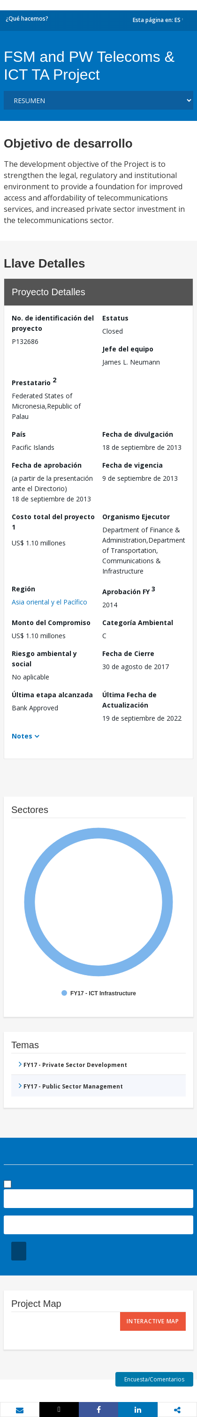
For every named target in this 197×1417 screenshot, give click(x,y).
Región (23, 588)
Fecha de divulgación (137, 434)
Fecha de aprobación (47, 465)
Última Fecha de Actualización (129, 699)
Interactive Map (153, 1321)
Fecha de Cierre (128, 653)
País (19, 434)
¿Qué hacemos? (27, 18)
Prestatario (34, 381)
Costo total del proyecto (53, 521)
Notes (22, 735)
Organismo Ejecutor (136, 516)
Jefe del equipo (127, 348)
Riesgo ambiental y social (44, 658)
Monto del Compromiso (51, 622)
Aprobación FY (128, 590)
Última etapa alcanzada (52, 694)
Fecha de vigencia (132, 465)
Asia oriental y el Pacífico (49, 601)
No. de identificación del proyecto (53, 323)
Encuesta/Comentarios (154, 1379)
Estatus (115, 317)
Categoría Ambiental (137, 622)
